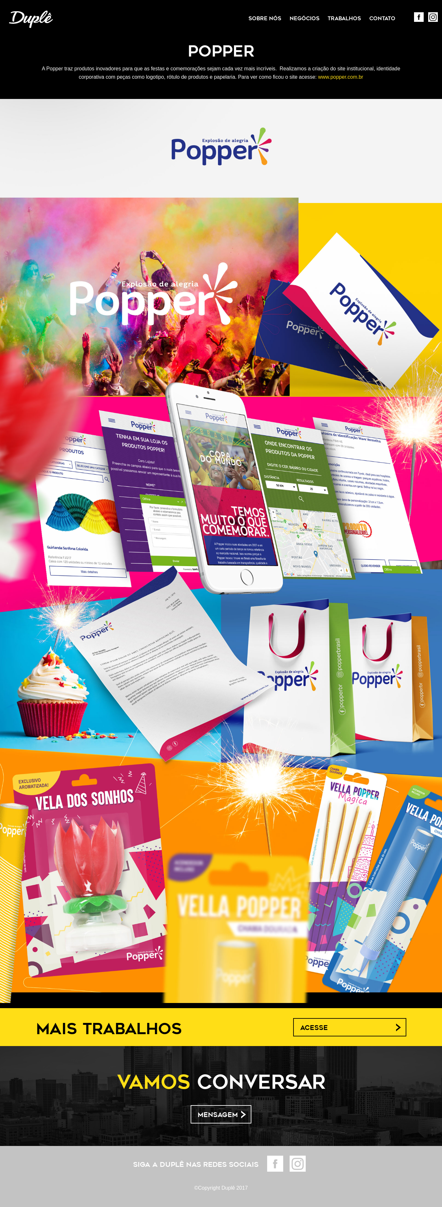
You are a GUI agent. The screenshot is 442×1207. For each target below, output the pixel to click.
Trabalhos (344, 18)
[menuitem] (264, 19)
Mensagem (218, 1115)
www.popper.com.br (340, 77)
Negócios (305, 18)
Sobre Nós (264, 18)
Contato (382, 18)
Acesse (314, 1028)
